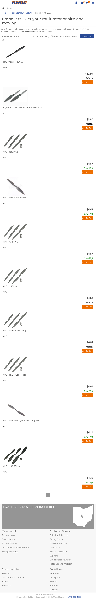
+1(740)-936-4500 (73, 597)
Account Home (9, 535)
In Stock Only (43, 36)
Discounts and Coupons (13, 577)
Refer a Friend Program (61, 563)
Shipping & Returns (59, 535)
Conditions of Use (58, 543)
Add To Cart (87, 82)
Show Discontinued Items (65, 36)
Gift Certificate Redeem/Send (15, 547)
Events (5, 581)
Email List (6, 585)
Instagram (55, 577)
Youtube (54, 585)
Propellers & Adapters (21, 12)
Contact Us (55, 547)
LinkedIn (54, 589)
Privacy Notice (56, 539)
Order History (8, 539)
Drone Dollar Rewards (60, 559)
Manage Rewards (10, 551)
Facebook (54, 573)
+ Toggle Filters (87, 36)
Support (54, 555)
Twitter (53, 581)
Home (5, 12)
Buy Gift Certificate (58, 551)
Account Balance (9, 543)
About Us (6, 573)
